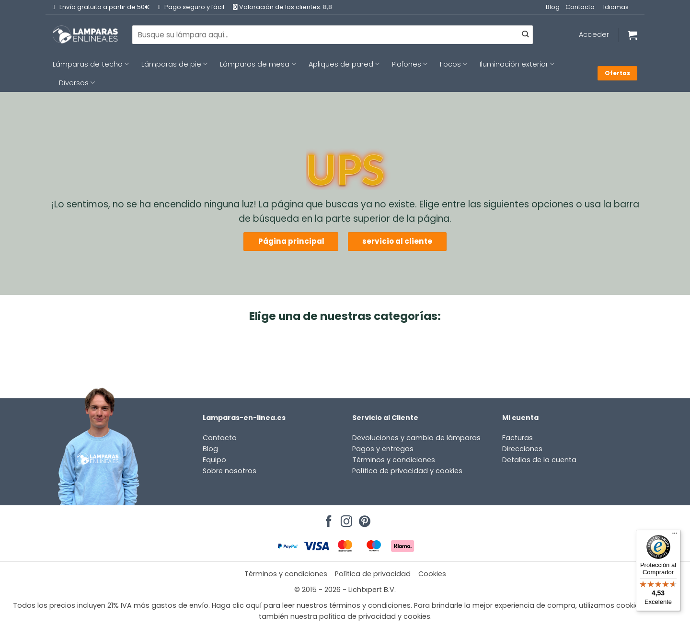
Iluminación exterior (517, 64)
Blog (553, 7)
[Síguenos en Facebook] (327, 518)
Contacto (580, 7)
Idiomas (616, 7)
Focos (453, 64)
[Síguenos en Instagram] (345, 518)
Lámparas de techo (91, 64)
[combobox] (332, 34)
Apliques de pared (344, 64)
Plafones (409, 64)
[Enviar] (525, 35)
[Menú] (674, 535)
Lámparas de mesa (258, 64)
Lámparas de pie (174, 64)
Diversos (77, 83)
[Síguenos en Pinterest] (363, 518)
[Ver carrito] (632, 35)
